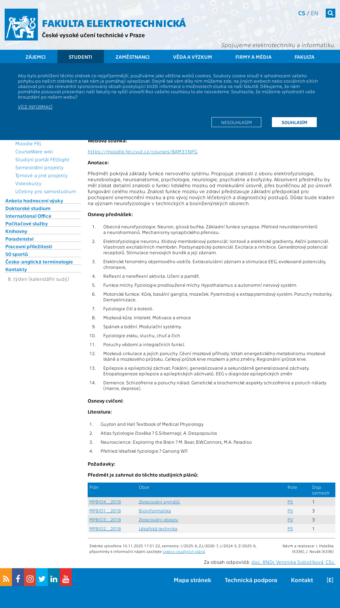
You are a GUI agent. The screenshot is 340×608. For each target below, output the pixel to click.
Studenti (80, 57)
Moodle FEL (28, 143)
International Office (28, 216)
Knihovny (16, 231)
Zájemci (36, 57)
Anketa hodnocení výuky (34, 200)
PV (290, 510)
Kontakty (16, 269)
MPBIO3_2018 (105, 519)
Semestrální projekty (39, 167)
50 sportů (16, 254)
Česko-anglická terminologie (39, 262)
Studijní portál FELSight (42, 159)
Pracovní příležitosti (28, 246)
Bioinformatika (155, 510)
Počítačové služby (26, 223)
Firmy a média (253, 57)
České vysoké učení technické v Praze (93, 34)
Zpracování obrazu (158, 519)
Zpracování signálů (159, 501)
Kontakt (302, 579)
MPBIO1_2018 (105, 510)
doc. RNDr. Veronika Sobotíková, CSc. (293, 562)
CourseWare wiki (34, 151)
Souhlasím (294, 122)
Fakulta (304, 57)
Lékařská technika (158, 528)
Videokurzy (28, 183)
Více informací (35, 106)
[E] (330, 579)
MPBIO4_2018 (105, 501)
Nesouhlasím (236, 122)
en (314, 12)
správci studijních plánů (184, 551)
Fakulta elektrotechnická (114, 23)
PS (290, 501)
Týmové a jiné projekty (41, 175)
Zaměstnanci (133, 57)
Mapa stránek (192, 579)
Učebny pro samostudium (45, 191)
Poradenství (19, 239)
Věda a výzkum (192, 57)
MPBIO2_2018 (105, 528)
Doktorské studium (27, 208)
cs (301, 12)
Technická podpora (251, 579)
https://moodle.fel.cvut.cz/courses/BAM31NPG (143, 151)
